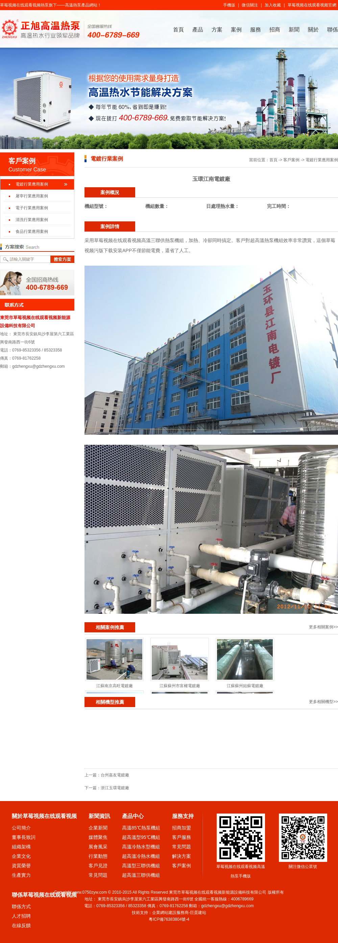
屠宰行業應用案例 (32, 196)
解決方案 (181, 856)
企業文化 (21, 856)
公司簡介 (21, 827)
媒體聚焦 (98, 837)
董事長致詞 (23, 837)
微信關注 (250, 5)
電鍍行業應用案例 (32, 184)
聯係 (332, 29)
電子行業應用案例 (32, 207)
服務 (255, 29)
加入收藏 (273, 5)
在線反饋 (21, 925)
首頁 (178, 29)
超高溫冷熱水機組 (141, 856)
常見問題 (98, 875)
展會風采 (98, 846)
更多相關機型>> (323, 701)
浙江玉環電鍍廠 (115, 787)
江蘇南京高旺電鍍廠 (114, 685)
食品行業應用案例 (32, 231)
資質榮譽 (21, 865)
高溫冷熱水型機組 (141, 846)
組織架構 (21, 846)
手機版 (229, 5)
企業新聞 (98, 827)
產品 (197, 29)
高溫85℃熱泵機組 (141, 827)
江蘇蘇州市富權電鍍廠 (180, 685)
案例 (236, 29)
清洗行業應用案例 (32, 219)
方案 (217, 29)
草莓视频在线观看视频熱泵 (24, 5)
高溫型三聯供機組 (141, 865)
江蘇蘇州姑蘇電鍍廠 (245, 685)
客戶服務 (181, 837)
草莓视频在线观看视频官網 (312, 5)
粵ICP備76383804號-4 (169, 919)
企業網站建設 (164, 912)
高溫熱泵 (73, 5)
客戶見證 (98, 865)
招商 (274, 29)
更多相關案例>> (323, 627)
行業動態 (98, 856)
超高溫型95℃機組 (141, 837)
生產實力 (21, 875)
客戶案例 (291, 160)
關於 (313, 29)
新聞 (294, 29)
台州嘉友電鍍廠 (115, 775)
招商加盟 (181, 827)
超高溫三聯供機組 (141, 875)
